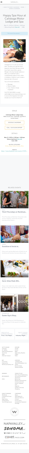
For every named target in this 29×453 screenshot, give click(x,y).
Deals (16, 355)
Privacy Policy (18, 400)
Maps (16, 351)
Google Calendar (14, 122)
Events (16, 350)
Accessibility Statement (20, 402)
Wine (21, 62)
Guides (16, 348)
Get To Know (5, 347)
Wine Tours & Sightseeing (21, 374)
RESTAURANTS (5, 376)
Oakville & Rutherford (7, 351)
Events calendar (14, 8)
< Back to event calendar (11, 7)
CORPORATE (18, 393)
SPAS (3, 379)
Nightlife (17, 386)
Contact (17, 399)
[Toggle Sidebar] (1, 2)
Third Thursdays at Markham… (14, 212)
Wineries (4, 373)
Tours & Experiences (7, 402)
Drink (6, 62)
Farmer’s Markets (19, 383)
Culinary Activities (19, 381)
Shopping (17, 389)
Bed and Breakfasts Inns (21, 363)
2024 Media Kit (18, 396)
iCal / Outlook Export (14, 127)
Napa (3, 354)
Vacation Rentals (19, 367)
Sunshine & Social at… (10, 246)
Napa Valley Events (14, 62)
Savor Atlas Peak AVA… (11, 281)
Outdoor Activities (19, 387)
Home (22, 7)
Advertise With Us (19, 397)
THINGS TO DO (18, 373)
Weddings (4, 395)
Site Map (17, 403)
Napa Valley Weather (20, 352)
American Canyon (6, 355)
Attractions (17, 377)
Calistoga (4, 348)
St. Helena (4, 350)
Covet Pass (4, 361)
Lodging (17, 360)
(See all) (17, 27)
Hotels (16, 364)
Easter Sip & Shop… (9, 316)
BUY (3, 360)
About (16, 395)
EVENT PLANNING (6, 393)
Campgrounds (18, 361)
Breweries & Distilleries (20, 380)
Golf (16, 384)
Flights (16, 354)
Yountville (4, 352)
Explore (17, 347)
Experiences (5, 363)
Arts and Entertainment (20, 376)
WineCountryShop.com (7, 364)
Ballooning (17, 379)
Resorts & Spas (18, 365)
